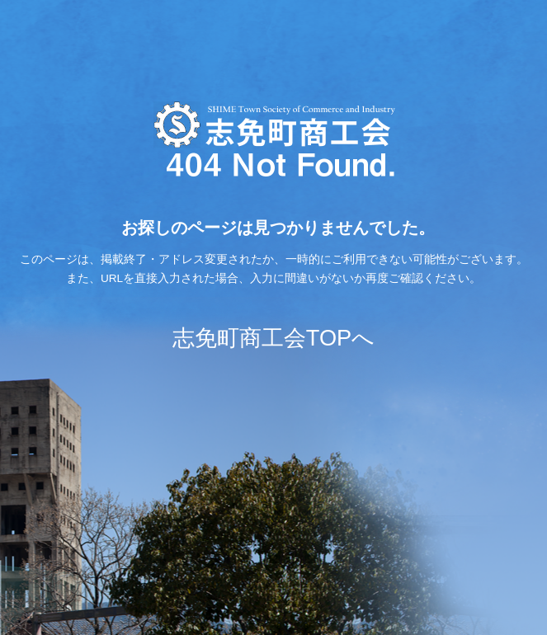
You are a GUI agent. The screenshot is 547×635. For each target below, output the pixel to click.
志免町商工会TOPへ (273, 337)
